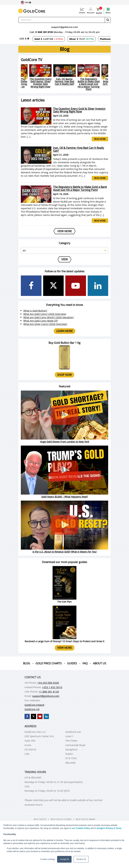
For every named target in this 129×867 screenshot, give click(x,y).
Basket (99, 11)
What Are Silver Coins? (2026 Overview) (45, 324)
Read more (100, 139)
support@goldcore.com (64, 27)
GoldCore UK (32, 709)
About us (99, 663)
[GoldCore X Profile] (53, 285)
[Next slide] (103, 77)
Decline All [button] (81, 859)
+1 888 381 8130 (44, 32)
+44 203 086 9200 (48, 682)
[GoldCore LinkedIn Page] (98, 285)
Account (90, 11)
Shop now (64, 375)
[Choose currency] (24, 38)
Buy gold (40, 819)
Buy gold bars (85, 819)
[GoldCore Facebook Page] (31, 285)
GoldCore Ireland (34, 704)
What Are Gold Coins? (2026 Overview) (44, 314)
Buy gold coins (61, 819)
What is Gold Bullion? (35, 310)
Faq (85, 663)
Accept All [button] (64, 859)
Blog (26, 663)
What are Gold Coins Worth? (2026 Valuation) (48, 317)
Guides (72, 663)
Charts (82, 11)
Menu (108, 11)
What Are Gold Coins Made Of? (40, 320)
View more (64, 648)
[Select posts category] (64, 250)
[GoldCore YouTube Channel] (75, 285)
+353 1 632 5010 (52, 687)
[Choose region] (25, 2)
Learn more (64, 331)
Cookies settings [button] (47, 859)
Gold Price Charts (49, 663)
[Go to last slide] (25, 77)
